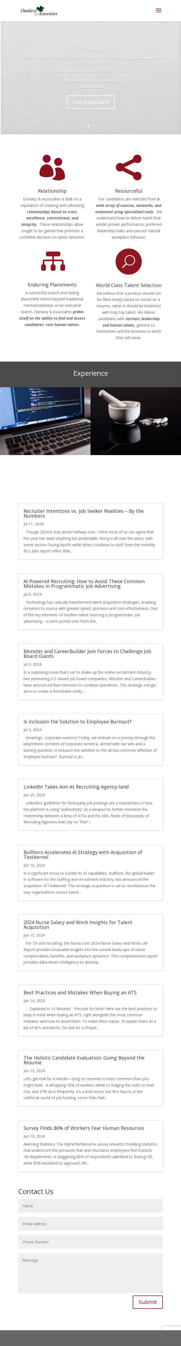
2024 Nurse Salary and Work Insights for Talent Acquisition (77, 924)
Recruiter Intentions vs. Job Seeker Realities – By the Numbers (83, 513)
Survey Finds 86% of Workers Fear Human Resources (83, 1128)
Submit (148, 1302)
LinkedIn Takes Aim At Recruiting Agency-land (76, 786)
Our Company (91, 49)
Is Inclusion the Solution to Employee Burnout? (77, 721)
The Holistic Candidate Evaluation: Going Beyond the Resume (83, 1060)
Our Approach (91, 102)
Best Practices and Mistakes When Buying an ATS (80, 992)
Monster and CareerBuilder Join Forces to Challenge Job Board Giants (87, 653)
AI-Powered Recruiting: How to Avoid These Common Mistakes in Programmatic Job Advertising (84, 583)
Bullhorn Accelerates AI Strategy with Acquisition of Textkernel (82, 854)
